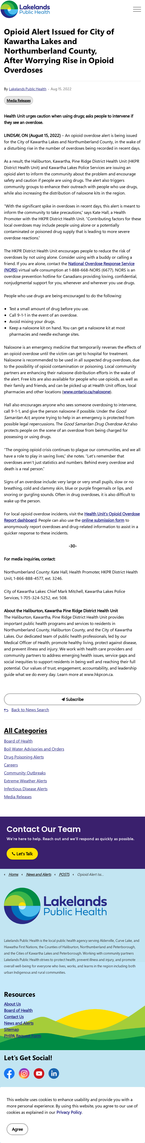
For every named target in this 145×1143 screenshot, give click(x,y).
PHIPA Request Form (22, 1036)
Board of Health (18, 741)
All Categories (25, 730)
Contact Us (14, 1017)
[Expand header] (137, 9)
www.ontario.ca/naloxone (86, 392)
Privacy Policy (69, 1112)
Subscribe (72, 699)
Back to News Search (30, 710)
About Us (12, 1004)
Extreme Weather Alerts (25, 781)
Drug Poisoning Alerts (24, 757)
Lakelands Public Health (27, 88)
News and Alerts (18, 1023)
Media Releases (18, 100)
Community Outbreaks (25, 773)
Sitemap (11, 1029)
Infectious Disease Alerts (25, 789)
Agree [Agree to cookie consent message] (17, 1129)
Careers (11, 765)
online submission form (103, 520)
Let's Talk (22, 853)
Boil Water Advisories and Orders (34, 749)
